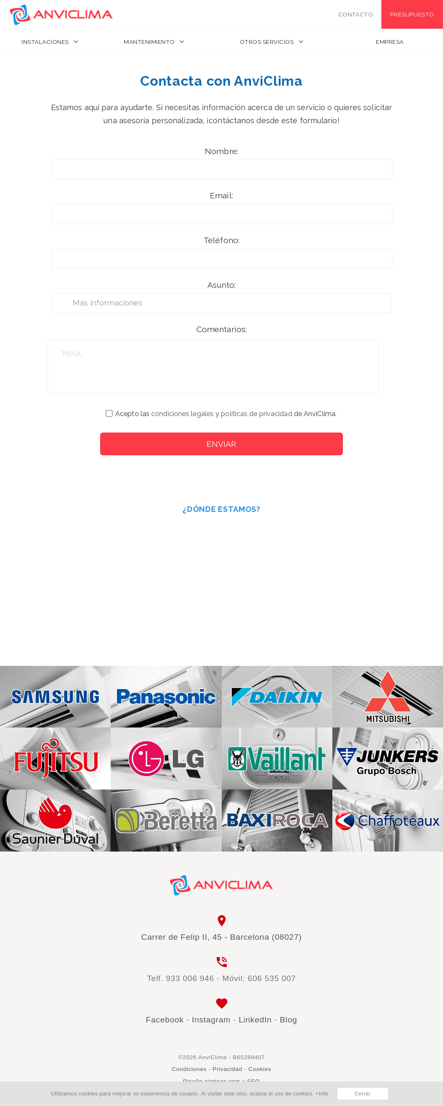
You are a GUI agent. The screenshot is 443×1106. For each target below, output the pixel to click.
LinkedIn (255, 1019)
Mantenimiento (149, 41)
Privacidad (227, 1069)
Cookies (259, 1069)
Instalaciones (45, 41)
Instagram (211, 1019)
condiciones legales (182, 414)
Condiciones (189, 1069)
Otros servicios (267, 41)
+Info (321, 1093)
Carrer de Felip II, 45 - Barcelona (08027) (221, 937)
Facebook (165, 1019)
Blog (288, 1019)
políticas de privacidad (256, 414)
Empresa (390, 41)
